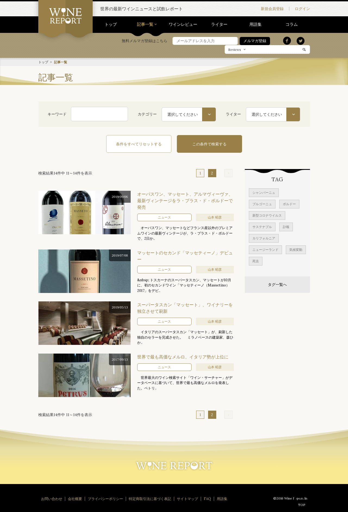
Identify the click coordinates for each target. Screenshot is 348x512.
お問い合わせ (51, 498)
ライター (219, 24)
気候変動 (295, 249)
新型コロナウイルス (267, 215)
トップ (111, 24)
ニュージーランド (265, 249)
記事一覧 (145, 24)
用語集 (255, 24)
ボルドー (289, 204)
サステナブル (262, 226)
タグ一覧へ (277, 284)
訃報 (286, 226)
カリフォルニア (263, 238)
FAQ (207, 498)
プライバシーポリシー (105, 498)
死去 (255, 261)
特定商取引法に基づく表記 (150, 498)
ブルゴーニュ (262, 204)
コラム (292, 24)
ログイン (302, 8)
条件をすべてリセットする (139, 143)
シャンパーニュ (263, 192)
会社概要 (75, 498)
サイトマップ (187, 498)
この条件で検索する (209, 143)
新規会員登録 (272, 8)
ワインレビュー (183, 24)
